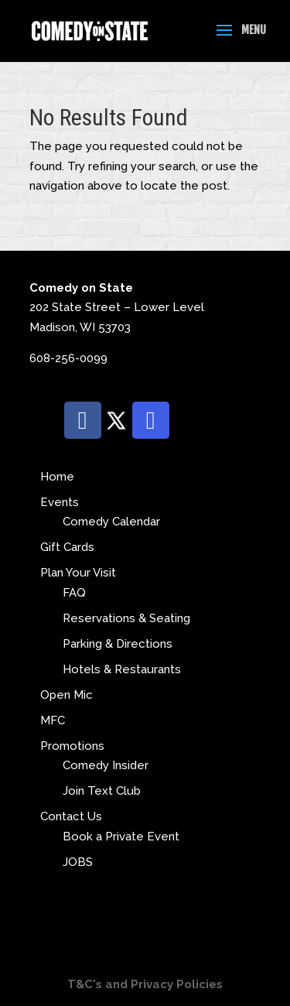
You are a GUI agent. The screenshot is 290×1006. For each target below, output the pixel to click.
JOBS (78, 862)
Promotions (72, 746)
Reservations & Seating (126, 618)
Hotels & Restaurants (122, 669)
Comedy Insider (105, 765)
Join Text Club (102, 791)
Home (57, 477)
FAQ (74, 593)
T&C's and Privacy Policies (145, 984)
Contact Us (71, 816)
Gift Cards (67, 547)
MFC (52, 720)
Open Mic (66, 695)
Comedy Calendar (111, 522)
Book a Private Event (121, 836)
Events (59, 502)
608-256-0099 (68, 358)
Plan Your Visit (78, 573)
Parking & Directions (117, 644)
